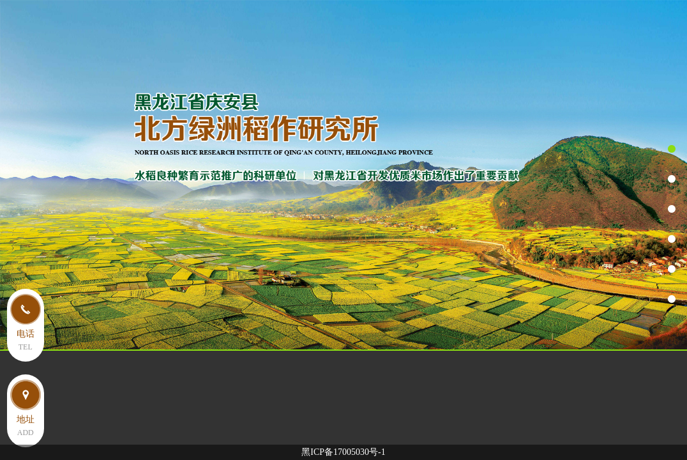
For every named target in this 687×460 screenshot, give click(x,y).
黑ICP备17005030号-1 (343, 452)
